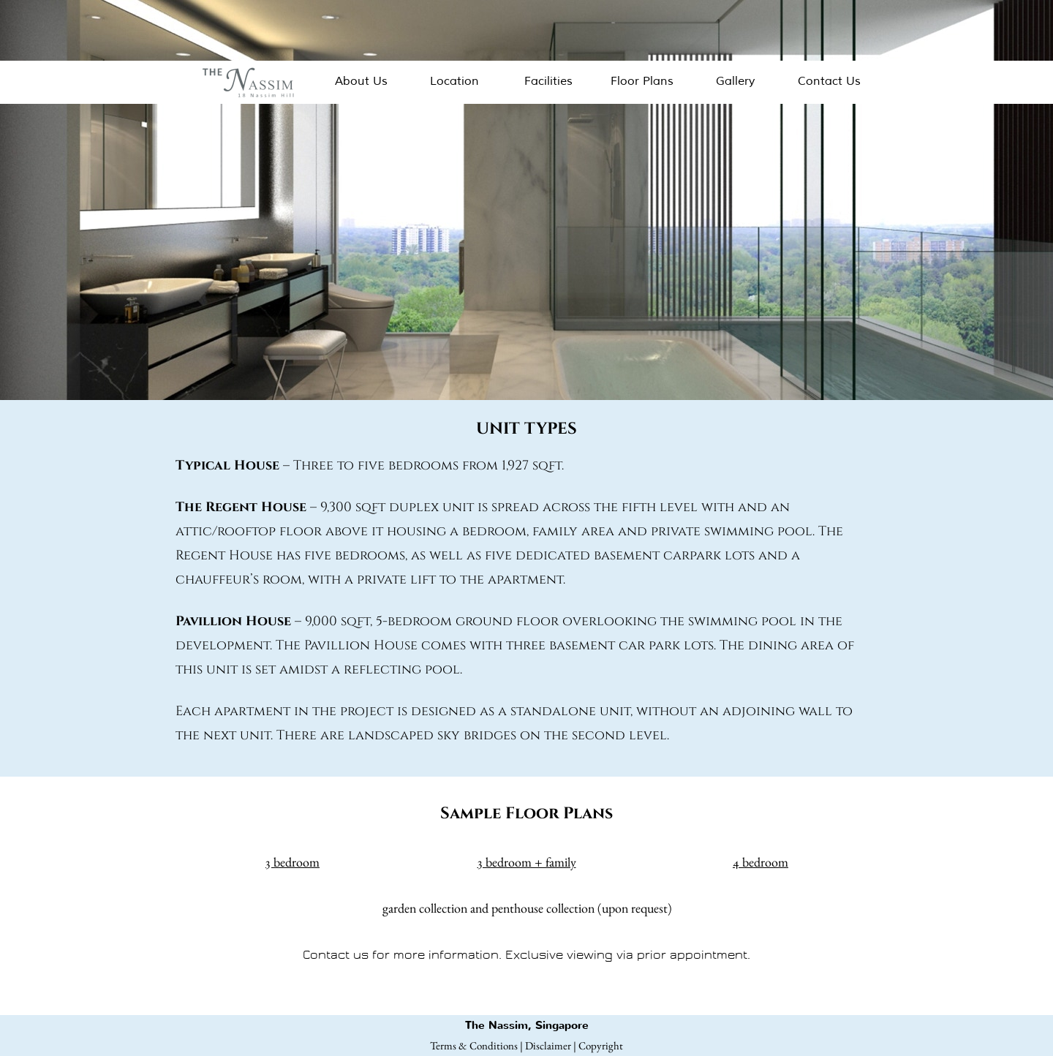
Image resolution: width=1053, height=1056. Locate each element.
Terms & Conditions (474, 1045)
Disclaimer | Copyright (574, 1045)
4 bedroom (760, 861)
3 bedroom (292, 861)
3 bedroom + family (527, 861)
